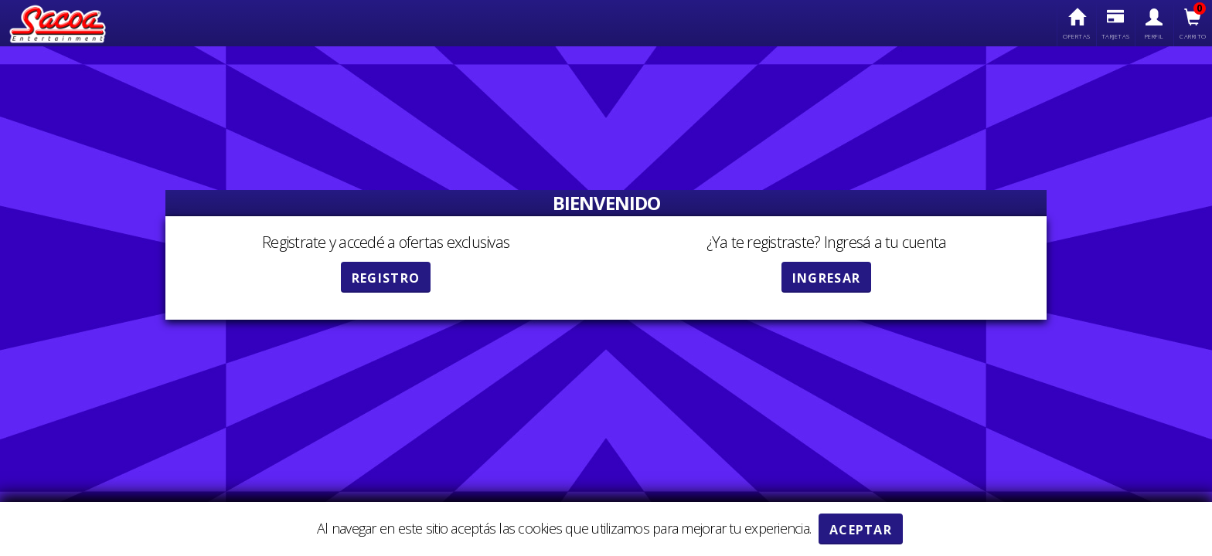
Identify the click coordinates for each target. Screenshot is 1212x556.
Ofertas (1076, 24)
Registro (386, 278)
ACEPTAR (860, 529)
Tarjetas (1116, 24)
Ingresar (826, 278)
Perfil (1154, 24)
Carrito (1193, 24)
